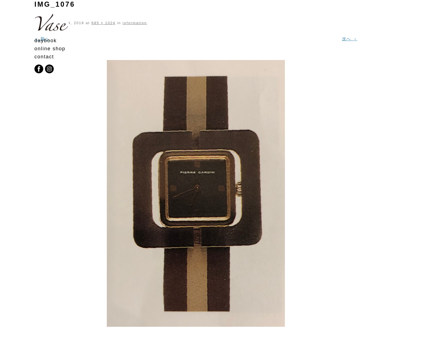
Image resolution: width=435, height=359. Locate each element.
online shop (49, 48)
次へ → (349, 38)
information (135, 23)
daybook (45, 40)
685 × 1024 (103, 23)
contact (44, 56)
